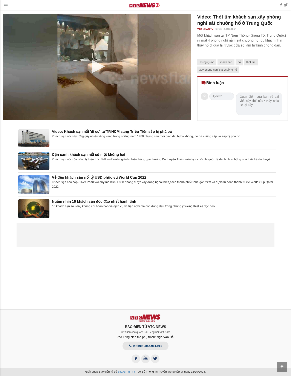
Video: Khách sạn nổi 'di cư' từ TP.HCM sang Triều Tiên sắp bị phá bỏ (112, 132)
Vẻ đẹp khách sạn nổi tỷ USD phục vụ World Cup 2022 (99, 177)
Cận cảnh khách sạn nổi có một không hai (88, 155)
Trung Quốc (206, 62)
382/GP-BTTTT (127, 371)
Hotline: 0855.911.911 (145, 346)
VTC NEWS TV (205, 29)
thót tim (251, 62)
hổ (239, 62)
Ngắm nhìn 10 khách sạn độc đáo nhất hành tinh (94, 202)
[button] (96, 66)
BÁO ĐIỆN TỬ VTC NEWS (145, 327)
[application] (97, 67)
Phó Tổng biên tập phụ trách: (146, 337)
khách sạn (226, 62)
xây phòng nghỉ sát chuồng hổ (218, 69)
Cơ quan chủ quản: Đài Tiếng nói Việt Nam (145, 332)
